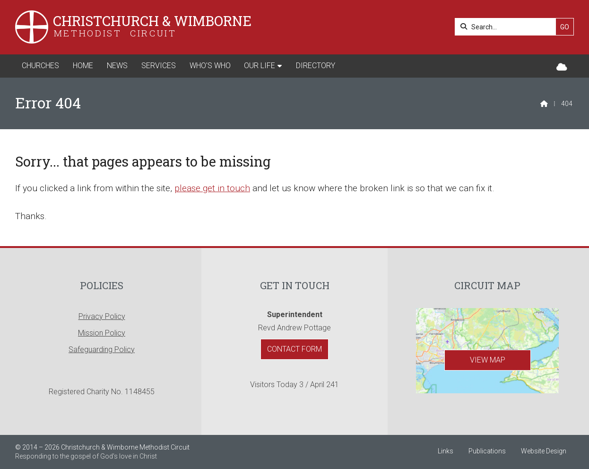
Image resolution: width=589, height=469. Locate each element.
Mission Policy (101, 332)
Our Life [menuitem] (259, 65)
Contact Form (294, 349)
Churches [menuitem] (40, 65)
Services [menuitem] (158, 65)
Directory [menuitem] (315, 65)
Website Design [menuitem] (543, 451)
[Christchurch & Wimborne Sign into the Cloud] (561, 67)
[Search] (508, 26)
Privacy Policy (101, 316)
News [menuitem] (117, 65)
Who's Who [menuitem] (210, 65)
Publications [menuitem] (487, 451)
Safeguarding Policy (102, 349)
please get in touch (212, 188)
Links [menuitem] (445, 451)
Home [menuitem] (83, 65)
